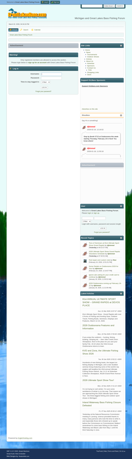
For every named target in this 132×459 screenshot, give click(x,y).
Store (89, 75)
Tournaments (92, 54)
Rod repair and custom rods (99, 260)
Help (105, 451)
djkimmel (91, 127)
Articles (89, 59)
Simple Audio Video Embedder (16, 453)
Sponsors (90, 66)
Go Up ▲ (122, 451)
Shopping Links (93, 72)
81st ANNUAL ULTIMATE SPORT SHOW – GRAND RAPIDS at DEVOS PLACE (101, 302)
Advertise (90, 63)
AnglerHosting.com (25, 438)
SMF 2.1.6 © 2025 (12, 451)
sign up (96, 213)
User (83, 206)
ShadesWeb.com (24, 456)
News (88, 52)
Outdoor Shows (93, 57)
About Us (89, 61)
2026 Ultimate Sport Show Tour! (98, 380)
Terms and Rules (113, 451)
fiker (114, 260)
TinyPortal (99, 451)
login (89, 213)
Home (87, 50)
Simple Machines (24, 451)
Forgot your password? (102, 232)
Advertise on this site (90, 109)
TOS (90, 70)
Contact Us (91, 68)
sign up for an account (37, 62)
